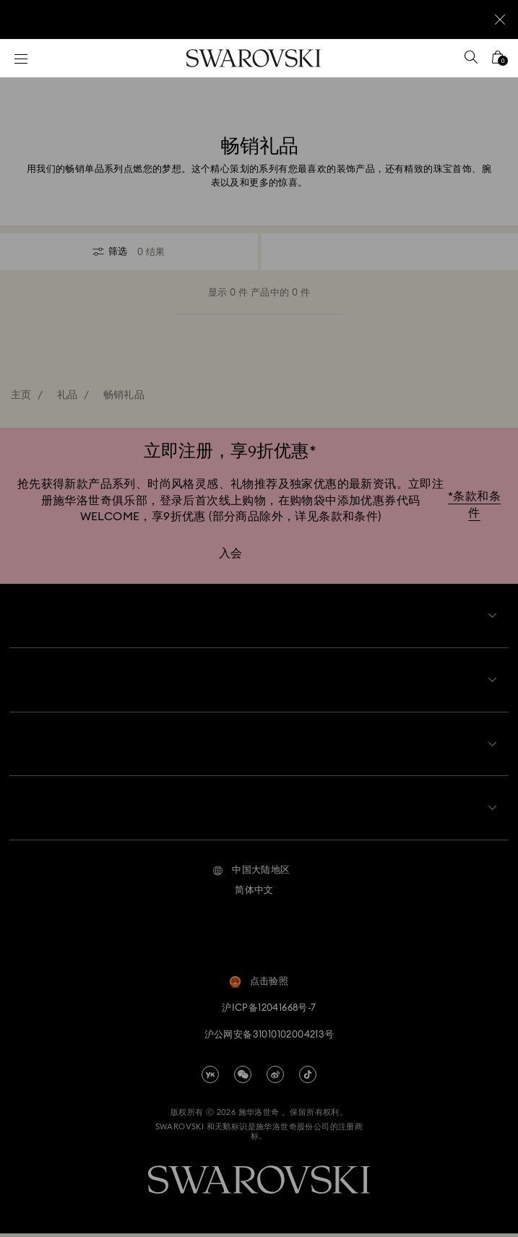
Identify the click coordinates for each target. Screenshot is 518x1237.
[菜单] (20, 58)
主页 (21, 395)
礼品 (67, 395)
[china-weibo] (275, 1077)
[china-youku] (210, 1077)
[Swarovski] (253, 58)
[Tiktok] (307, 1077)
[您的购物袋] (498, 62)
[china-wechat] (242, 1077)
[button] (251, 873)
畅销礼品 (124, 395)
